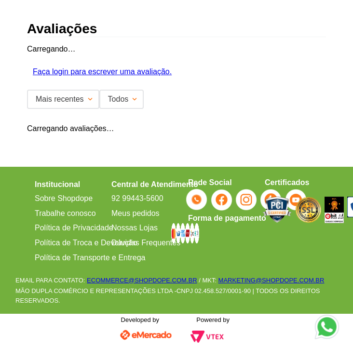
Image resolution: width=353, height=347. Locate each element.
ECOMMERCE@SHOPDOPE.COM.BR (142, 280)
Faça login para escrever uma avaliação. (102, 71)
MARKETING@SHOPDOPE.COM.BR (271, 280)
